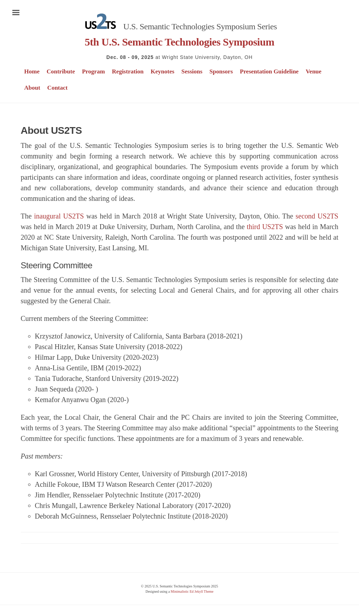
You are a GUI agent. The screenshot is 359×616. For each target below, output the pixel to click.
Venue (314, 71)
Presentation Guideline (269, 71)
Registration (128, 71)
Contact (57, 87)
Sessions (192, 71)
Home (32, 71)
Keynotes (162, 71)
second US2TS (316, 216)
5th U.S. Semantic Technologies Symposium (179, 42)
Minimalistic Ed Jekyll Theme (192, 591)
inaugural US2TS (59, 216)
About (32, 87)
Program (93, 71)
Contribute (61, 71)
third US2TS (265, 227)
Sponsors (221, 71)
